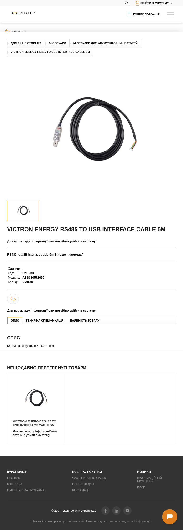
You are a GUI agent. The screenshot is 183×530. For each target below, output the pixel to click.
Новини (144, 471)
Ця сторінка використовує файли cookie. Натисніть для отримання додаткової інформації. (91, 521)
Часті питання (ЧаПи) (89, 478)
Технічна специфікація (44, 320)
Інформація (17, 471)
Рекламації (80, 490)
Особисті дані (83, 484)
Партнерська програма (25, 490)
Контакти (14, 484)
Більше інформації (69, 254)
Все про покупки (87, 471)
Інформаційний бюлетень (149, 479)
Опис (15, 320)
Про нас (13, 478)
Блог (141, 487)
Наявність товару (84, 320)
